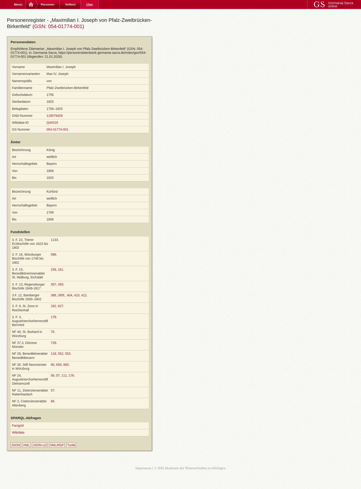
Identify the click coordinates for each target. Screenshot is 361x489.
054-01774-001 (57, 129)
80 (52, 364)
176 (71, 375)
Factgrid (18, 425)
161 (60, 269)
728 (53, 343)
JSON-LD (40, 445)
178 (53, 317)
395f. (61, 295)
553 (67, 353)
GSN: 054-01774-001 (58, 26)
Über (89, 4)
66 (52, 401)
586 (53, 254)
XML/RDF (57, 445)
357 (53, 284)
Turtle (71, 445)
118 (53, 353)
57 (58, 375)
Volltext (70, 4)
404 (69, 295)
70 (52, 332)
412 (84, 295)
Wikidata (18, 432)
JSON (15, 445)
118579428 (55, 115)
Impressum (143, 468)
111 (64, 375)
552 (60, 353)
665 (66, 364)
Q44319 (52, 122)
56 (52, 375)
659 (58, 364)
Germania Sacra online (340, 4)
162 (53, 306)
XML (26, 445)
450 (60, 284)
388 (53, 295)
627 (60, 306)
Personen (47, 4)
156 (53, 269)
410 (76, 295)
